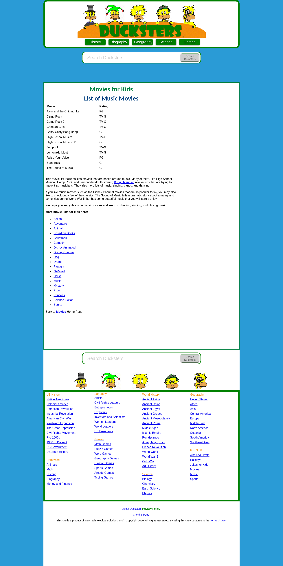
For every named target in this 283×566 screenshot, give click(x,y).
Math (50, 469)
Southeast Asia (200, 442)
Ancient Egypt (151, 408)
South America (199, 437)
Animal (58, 228)
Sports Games (103, 468)
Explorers (100, 412)
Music (57, 280)
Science (165, 42)
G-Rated (59, 271)
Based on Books (64, 233)
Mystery (59, 285)
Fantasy (59, 266)
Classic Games (104, 463)
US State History (57, 451)
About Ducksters (132, 508)
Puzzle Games (103, 448)
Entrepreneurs (103, 407)
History (95, 42)
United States (198, 399)
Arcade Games (104, 472)
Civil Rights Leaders (107, 402)
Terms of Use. (218, 520)
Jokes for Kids (199, 464)
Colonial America (57, 404)
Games (189, 42)
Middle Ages (150, 428)
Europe (194, 418)
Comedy (59, 242)
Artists (98, 397)
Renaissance (150, 437)
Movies (194, 469)
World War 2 (150, 456)
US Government (57, 447)
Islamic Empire (151, 432)
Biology (147, 479)
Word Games (102, 453)
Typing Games (103, 477)
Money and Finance (59, 483)
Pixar (57, 290)
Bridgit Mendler (124, 182)
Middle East (197, 423)
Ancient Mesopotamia (156, 418)
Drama (58, 261)
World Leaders (103, 426)
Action (58, 218)
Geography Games (106, 458)
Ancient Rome (151, 423)
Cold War (148, 461)
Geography (143, 42)
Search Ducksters (190, 58)
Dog (56, 257)
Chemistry (148, 483)
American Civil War (59, 418)
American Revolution (60, 408)
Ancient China (151, 404)
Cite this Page (141, 514)
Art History (149, 466)
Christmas (60, 238)
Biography (119, 42)
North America (199, 428)
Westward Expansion (60, 423)
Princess (59, 295)
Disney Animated (65, 247)
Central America (200, 413)
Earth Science (151, 488)
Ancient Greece (152, 413)
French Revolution (154, 447)
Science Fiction (63, 300)
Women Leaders (105, 421)
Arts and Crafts (200, 455)
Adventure (60, 223)
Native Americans (58, 399)
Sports (58, 304)
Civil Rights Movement (61, 432)
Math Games (102, 444)
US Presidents (103, 431)
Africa (193, 404)
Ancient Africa (151, 399)
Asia (193, 408)
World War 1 (150, 451)
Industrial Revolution (60, 413)
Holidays (195, 459)
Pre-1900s (53, 437)
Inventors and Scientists (109, 417)
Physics (147, 493)
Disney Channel (64, 252)
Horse (57, 276)
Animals (52, 464)
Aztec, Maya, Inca (153, 442)
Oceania (195, 432)
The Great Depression (61, 428)
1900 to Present (57, 442)
